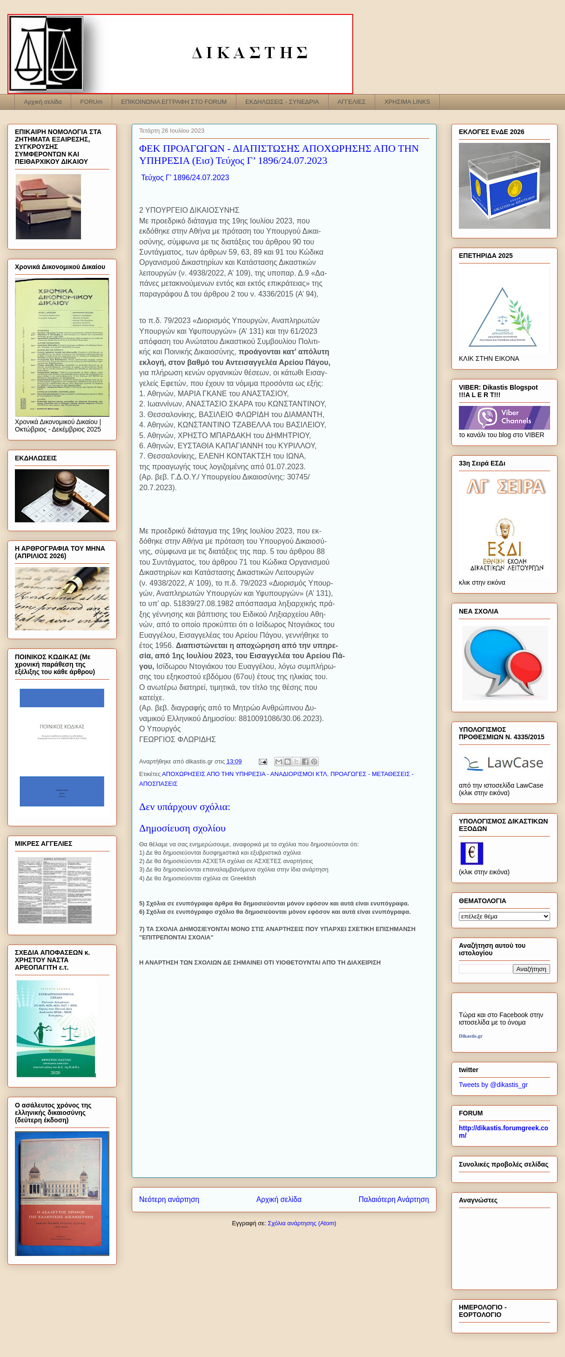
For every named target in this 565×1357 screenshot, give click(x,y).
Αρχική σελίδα (43, 101)
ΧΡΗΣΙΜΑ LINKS (407, 101)
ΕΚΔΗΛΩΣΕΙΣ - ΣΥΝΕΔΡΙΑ (282, 101)
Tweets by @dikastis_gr (493, 1084)
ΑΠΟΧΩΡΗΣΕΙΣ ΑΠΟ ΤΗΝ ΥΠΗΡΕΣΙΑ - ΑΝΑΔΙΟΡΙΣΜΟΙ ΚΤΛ (244, 773)
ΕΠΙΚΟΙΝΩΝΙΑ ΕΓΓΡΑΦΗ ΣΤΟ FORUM (174, 101)
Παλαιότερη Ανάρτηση (393, 1199)
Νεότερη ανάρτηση (169, 1199)
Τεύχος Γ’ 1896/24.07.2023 (184, 178)
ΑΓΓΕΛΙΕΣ (351, 101)
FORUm (92, 101)
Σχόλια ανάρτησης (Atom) (302, 1223)
